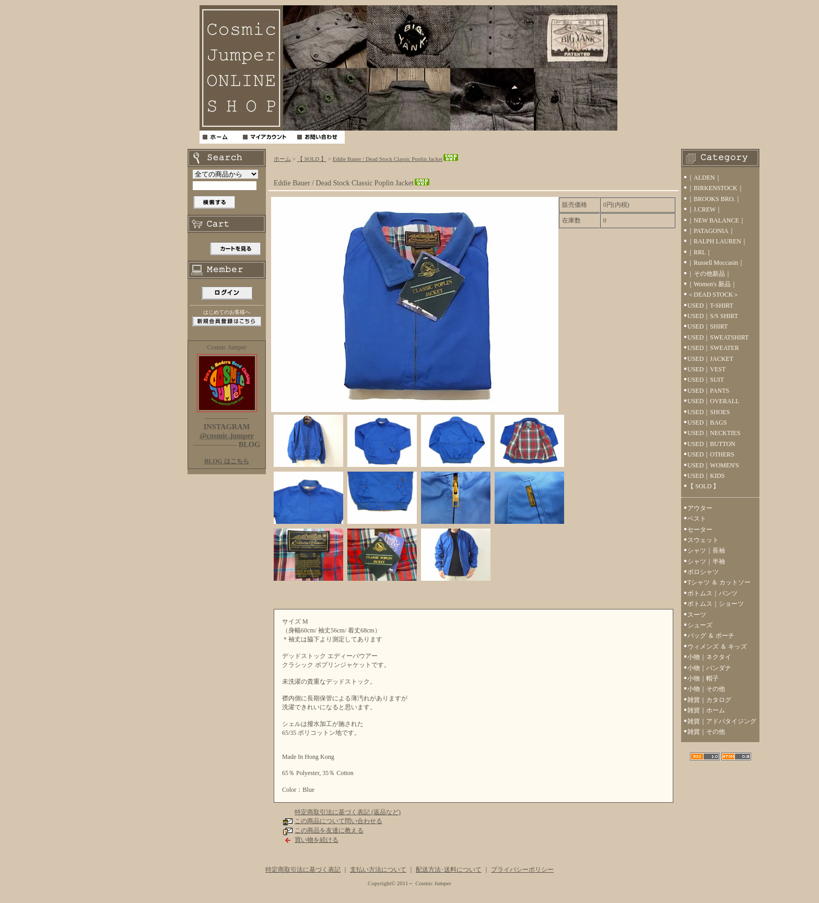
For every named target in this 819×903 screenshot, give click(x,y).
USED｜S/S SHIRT (712, 316)
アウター (699, 508)
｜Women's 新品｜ (712, 284)
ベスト (696, 518)
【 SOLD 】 (311, 159)
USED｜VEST (706, 369)
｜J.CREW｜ (704, 209)
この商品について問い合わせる (338, 821)
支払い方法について (378, 869)
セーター (699, 529)
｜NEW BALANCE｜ (716, 220)
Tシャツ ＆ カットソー (719, 582)
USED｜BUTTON (711, 444)
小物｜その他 (706, 689)
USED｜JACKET (710, 358)
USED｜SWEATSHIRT (717, 337)
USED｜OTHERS (710, 454)
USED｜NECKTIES (713, 433)
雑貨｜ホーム (706, 710)
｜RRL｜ (699, 252)
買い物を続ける (316, 839)
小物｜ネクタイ (709, 657)
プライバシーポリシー (522, 869)
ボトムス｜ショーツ (715, 603)
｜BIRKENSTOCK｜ (715, 188)
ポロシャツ (703, 572)
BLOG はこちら (226, 461)
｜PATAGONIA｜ (711, 230)
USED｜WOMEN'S (713, 465)
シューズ (699, 625)
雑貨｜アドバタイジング (721, 721)
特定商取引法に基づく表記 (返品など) (348, 812)
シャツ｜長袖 (706, 550)
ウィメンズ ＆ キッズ (717, 646)
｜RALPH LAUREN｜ (717, 241)
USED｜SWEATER (713, 347)
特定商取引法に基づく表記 (303, 869)
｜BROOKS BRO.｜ (714, 199)
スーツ (696, 614)
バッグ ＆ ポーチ (710, 635)
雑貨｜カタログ (709, 699)
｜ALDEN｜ (704, 177)
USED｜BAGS (707, 422)
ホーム (282, 159)
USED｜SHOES (708, 412)
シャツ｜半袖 (706, 561)
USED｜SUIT (705, 379)
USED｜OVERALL (713, 401)
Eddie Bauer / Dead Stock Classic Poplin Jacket (396, 159)
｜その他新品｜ (709, 273)
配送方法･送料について (449, 869)
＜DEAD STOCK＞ (713, 294)
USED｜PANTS (708, 390)
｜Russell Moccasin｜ (715, 262)
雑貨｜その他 (706, 731)
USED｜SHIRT (707, 326)
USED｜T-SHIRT (710, 305)
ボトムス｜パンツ (712, 593)
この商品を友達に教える (329, 830)
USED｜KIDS (705, 475)
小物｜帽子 (703, 678)
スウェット (703, 540)
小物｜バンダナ (709, 668)
